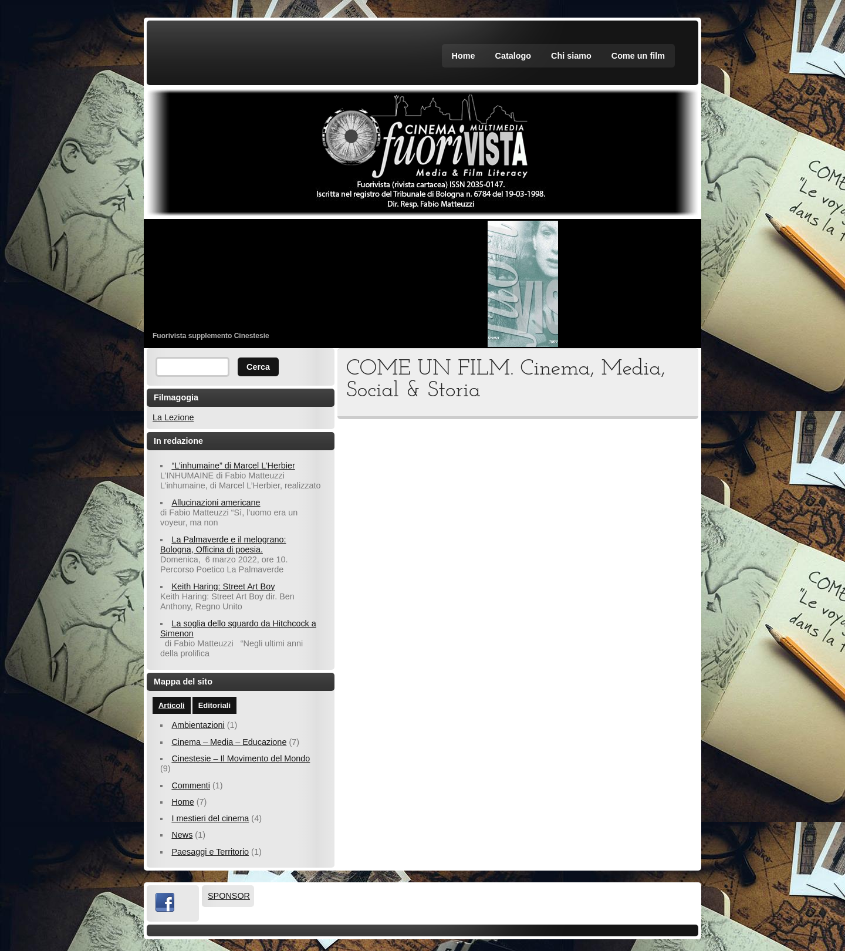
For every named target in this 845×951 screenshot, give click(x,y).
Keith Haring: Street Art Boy (223, 586)
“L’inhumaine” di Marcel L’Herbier (233, 465)
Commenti (190, 785)
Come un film (638, 55)
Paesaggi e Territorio (210, 851)
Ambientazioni (197, 725)
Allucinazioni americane (215, 502)
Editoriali (214, 705)
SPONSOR (229, 896)
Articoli (171, 705)
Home (463, 55)
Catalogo (513, 55)
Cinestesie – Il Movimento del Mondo (240, 758)
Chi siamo (571, 55)
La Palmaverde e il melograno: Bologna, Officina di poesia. (223, 544)
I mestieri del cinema (210, 818)
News (181, 834)
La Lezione (173, 417)
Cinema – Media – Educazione (228, 742)
